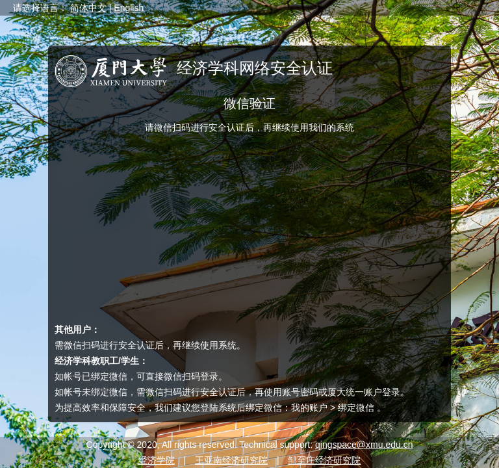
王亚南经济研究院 (231, 460)
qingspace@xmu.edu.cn (364, 444)
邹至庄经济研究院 (324, 460)
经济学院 (156, 460)
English (129, 8)
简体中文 (88, 8)
